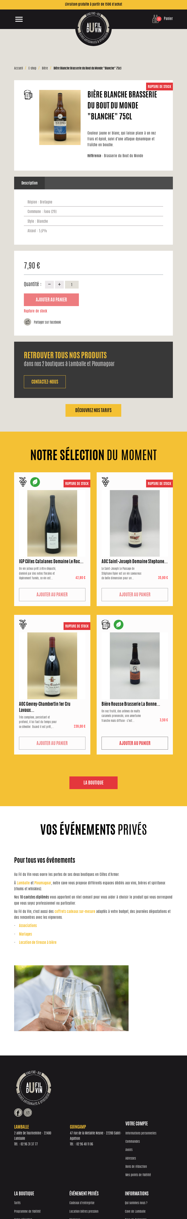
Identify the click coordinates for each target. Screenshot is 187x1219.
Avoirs (17, 1154)
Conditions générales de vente (133, 1203)
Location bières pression (110, 1145)
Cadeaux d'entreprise (108, 1137)
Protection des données (101, 1203)
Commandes (21, 1145)
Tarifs (57, 1137)
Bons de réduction (25, 1170)
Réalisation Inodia (75, 1203)
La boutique (93, 784)
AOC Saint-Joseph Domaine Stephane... (135, 562)
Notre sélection (63, 1154)
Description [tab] (29, 183)
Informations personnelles (29, 1137)
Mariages (25, 935)
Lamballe (23, 883)
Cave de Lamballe (148, 1145)
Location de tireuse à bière (37, 943)
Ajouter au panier (51, 300)
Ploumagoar (42, 883)
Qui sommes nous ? (149, 1137)
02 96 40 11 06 (132, 1104)
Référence (95, 156)
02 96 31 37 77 (76, 1104)
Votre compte (25, 1128)
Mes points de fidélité (27, 1179)
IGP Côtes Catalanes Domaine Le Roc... (51, 562)
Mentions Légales (161, 1203)
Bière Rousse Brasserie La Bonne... (131, 704)
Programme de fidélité (67, 1145)
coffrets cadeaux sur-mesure (75, 912)
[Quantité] (72, 285)
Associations (28, 926)
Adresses (19, 1162)
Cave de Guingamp (149, 1154)
